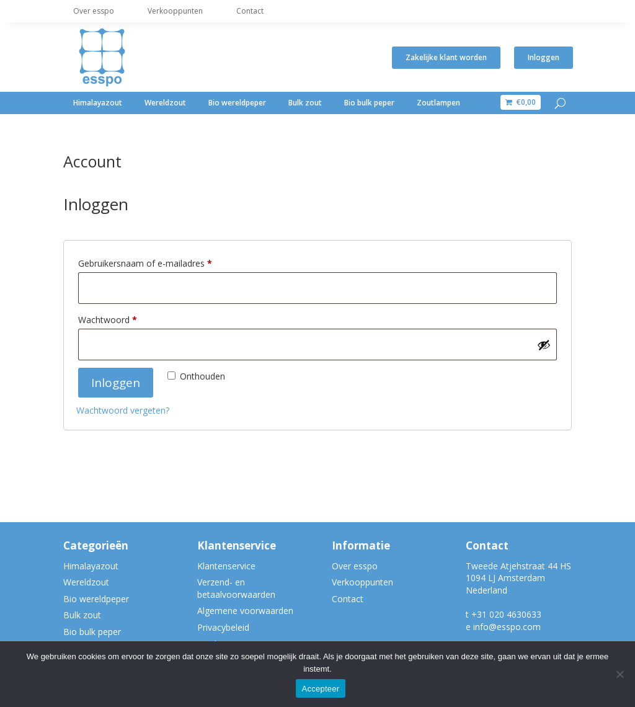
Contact (250, 11)
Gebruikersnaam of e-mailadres (162, 262)
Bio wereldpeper (237, 102)
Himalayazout (97, 102)
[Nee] (619, 674)
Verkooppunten (175, 11)
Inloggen (543, 57)
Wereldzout (165, 102)
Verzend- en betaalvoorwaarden (236, 588)
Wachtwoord (124, 318)
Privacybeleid (223, 627)
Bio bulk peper (369, 102)
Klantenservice (226, 566)
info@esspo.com (507, 627)
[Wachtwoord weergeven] (544, 345)
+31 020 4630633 (506, 614)
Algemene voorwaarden (245, 610)
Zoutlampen (438, 102)
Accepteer (321, 688)
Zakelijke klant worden (446, 57)
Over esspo (93, 11)
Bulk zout (305, 102)
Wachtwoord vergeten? (122, 410)
